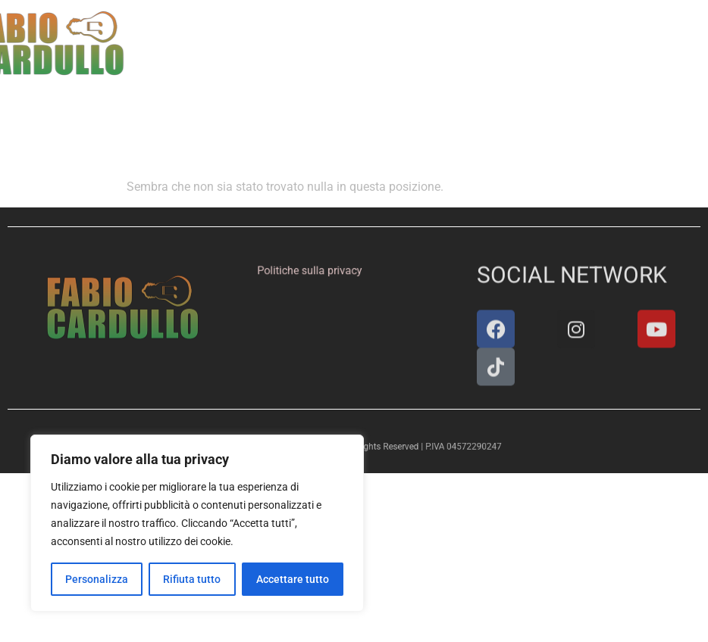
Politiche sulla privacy (313, 271)
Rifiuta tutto (192, 579)
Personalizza (96, 579)
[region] (197, 523)
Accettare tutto (292, 579)
